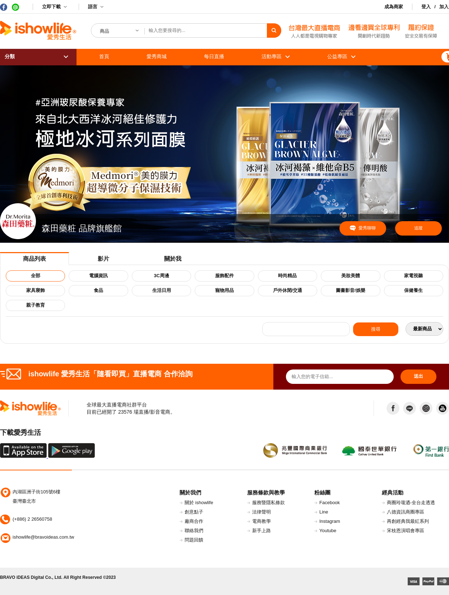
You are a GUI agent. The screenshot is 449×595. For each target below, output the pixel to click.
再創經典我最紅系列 (408, 521)
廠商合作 (194, 521)
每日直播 (214, 56)
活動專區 (271, 56)
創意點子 (194, 512)
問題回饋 (194, 540)
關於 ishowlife (199, 502)
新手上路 (261, 530)
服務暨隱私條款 (268, 502)
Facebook (329, 502)
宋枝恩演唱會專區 (405, 530)
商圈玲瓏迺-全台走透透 (411, 502)
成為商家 (393, 6)
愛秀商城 (157, 56)
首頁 (104, 56)
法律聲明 (261, 512)
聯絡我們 (194, 530)
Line (323, 512)
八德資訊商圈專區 (405, 512)
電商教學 (261, 521)
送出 (418, 376)
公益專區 (337, 56)
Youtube (327, 530)
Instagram (329, 521)
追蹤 (418, 228)
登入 (426, 6)
